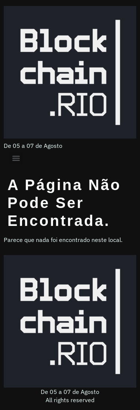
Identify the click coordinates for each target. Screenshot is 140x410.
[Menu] (16, 158)
